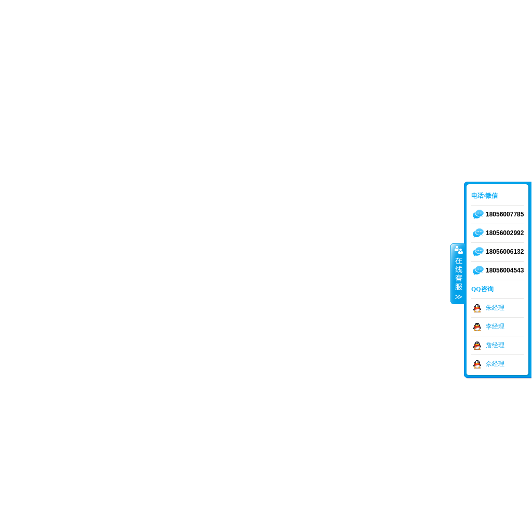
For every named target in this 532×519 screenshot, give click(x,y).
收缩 (457, 273)
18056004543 (505, 270)
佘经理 (495, 363)
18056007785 (505, 214)
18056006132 (505, 251)
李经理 (495, 326)
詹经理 (495, 345)
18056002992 (505, 233)
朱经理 (495, 307)
